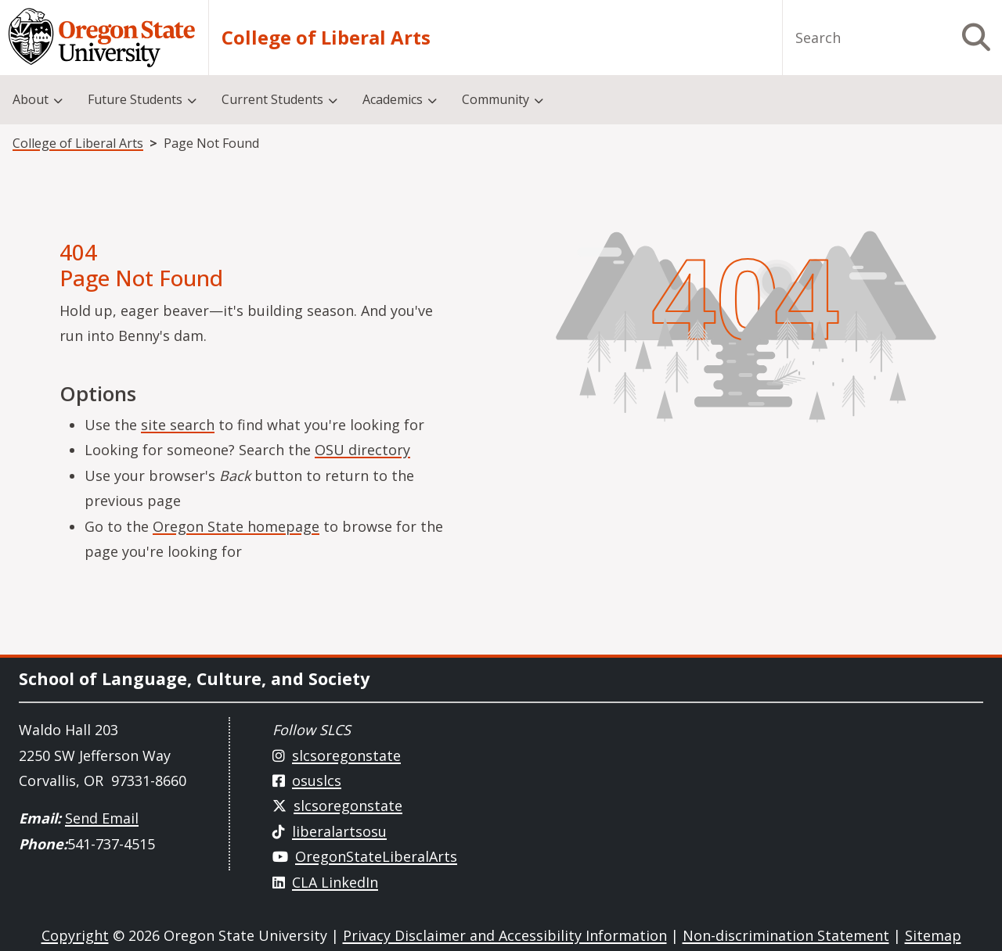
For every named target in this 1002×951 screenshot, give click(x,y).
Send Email (102, 818)
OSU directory (362, 449)
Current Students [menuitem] (272, 99)
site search (177, 424)
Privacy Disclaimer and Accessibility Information (505, 935)
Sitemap (933, 935)
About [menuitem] (31, 99)
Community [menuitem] (495, 99)
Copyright (75, 935)
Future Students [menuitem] (135, 99)
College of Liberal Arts (326, 37)
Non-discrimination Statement (786, 935)
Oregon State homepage (236, 526)
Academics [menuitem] (392, 99)
